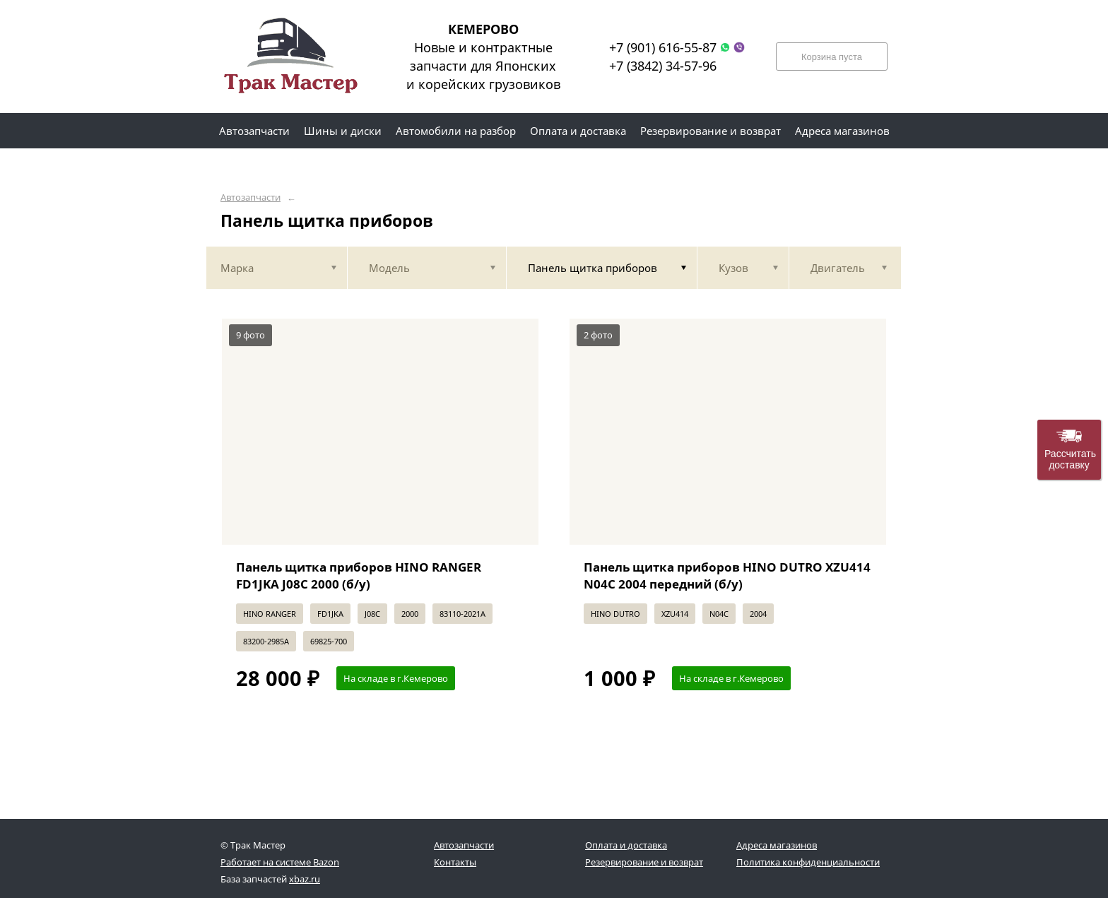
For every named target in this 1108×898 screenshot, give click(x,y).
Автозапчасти (250, 197)
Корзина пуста (831, 57)
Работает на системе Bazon (279, 862)
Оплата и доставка (626, 845)
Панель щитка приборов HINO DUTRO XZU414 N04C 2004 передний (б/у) (727, 575)
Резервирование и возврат (644, 862)
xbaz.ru (304, 879)
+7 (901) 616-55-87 (663, 47)
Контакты (455, 862)
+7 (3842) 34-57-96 (663, 65)
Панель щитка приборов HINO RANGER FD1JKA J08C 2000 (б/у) (358, 575)
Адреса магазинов (776, 845)
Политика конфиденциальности (808, 862)
